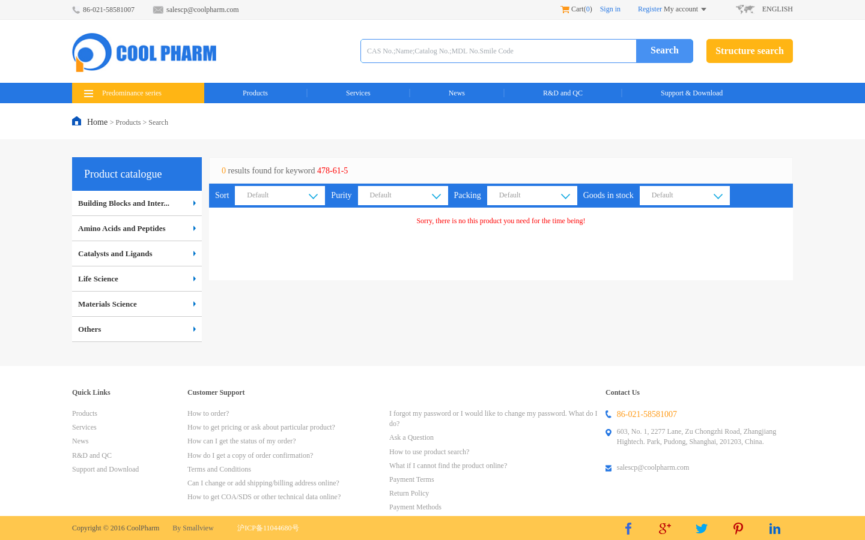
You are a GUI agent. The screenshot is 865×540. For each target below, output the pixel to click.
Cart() (576, 9)
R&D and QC (563, 93)
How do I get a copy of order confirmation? (250, 455)
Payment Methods (415, 507)
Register (650, 9)
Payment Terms (411, 479)
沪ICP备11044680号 (268, 528)
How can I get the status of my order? (241, 441)
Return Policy (409, 493)
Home (98, 122)
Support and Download (105, 469)
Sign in (610, 9)
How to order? (208, 413)
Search (665, 50)
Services (358, 93)
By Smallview (192, 528)
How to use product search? (429, 452)
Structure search (749, 51)
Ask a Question (411, 437)
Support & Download (692, 93)
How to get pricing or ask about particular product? (261, 427)
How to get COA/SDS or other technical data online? (264, 497)
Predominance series (123, 93)
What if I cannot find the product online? (448, 465)
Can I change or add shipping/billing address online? (263, 483)
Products (255, 93)
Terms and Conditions (219, 469)
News (457, 93)
